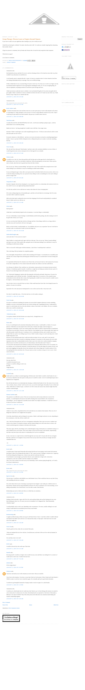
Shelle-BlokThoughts (11, 234)
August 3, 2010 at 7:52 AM (14, 559)
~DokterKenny (9, 314)
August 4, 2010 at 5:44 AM (14, 598)
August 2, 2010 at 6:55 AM (14, 96)
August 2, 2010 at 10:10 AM (15, 230)
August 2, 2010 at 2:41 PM (14, 472)
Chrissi (8, 206)
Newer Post (5, 605)
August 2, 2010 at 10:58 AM (15, 354)
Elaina (7, 322)
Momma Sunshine (10, 394)
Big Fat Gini (9, 476)
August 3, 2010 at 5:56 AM (14, 540)
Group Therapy (11, 62)
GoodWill (8, 373)
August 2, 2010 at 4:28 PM (14, 493)
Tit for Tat (8, 146)
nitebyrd (8, 562)
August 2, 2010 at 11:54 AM (15, 404)
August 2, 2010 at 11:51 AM (15, 390)
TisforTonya (9, 120)
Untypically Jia (9, 181)
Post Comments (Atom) (14, 608)
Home (30, 605)
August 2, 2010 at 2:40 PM (14, 464)
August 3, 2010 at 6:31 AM (14, 548)
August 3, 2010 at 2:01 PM (14, 567)
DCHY (8, 544)
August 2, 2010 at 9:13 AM (14, 202)
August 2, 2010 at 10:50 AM (15, 310)
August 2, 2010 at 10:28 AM (15, 296)
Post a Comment (6, 602)
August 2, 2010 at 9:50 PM (14, 510)
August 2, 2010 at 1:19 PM (14, 445)
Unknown (8, 157)
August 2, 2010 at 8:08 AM (14, 116)
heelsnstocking (9, 514)
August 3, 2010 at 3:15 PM (14, 584)
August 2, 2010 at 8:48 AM (14, 143)
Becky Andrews (10, 108)
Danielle (8, 552)
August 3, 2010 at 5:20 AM (14, 522)
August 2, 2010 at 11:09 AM (15, 369)
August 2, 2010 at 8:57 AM (14, 153)
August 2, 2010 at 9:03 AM (14, 177)
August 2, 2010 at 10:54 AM (15, 318)
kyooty (8, 449)
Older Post (56, 605)
